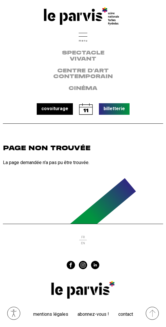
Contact (125, 314)
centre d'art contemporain (83, 74)
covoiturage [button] (54, 108)
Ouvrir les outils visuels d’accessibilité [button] (13, 313)
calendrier (86, 109)
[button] (83, 36)
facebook (71, 265)
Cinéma (83, 88)
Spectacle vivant (83, 56)
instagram (83, 265)
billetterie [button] (114, 108)
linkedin (95, 265)
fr (83, 237)
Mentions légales (50, 314)
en (83, 243)
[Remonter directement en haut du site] (152, 313)
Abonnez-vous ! (93, 314)
